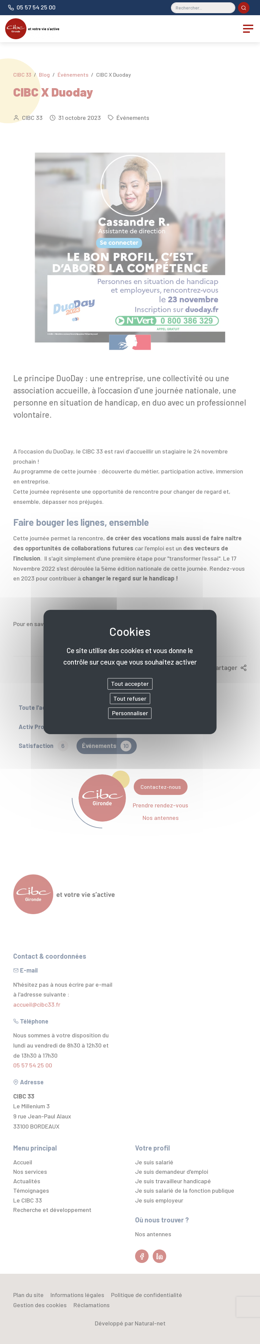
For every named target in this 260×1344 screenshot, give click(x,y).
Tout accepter (130, 683)
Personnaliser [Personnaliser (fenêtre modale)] (130, 713)
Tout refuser (129, 698)
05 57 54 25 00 (36, 7)
